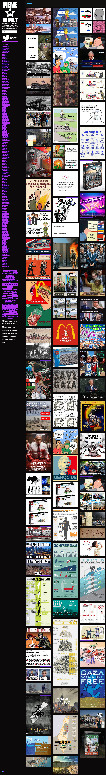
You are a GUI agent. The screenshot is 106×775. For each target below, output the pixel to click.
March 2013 (4, 247)
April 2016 (4, 194)
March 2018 (4, 166)
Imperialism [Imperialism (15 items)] (15, 296)
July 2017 (4, 178)
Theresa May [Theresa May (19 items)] (14, 307)
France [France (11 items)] (10, 293)
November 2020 (5, 120)
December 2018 (5, 154)
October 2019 (5, 139)
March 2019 (4, 149)
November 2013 (5, 235)
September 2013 (6, 238)
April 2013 (4, 245)
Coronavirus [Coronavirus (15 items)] (10, 287)
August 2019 (5, 142)
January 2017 (5, 187)
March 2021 (4, 114)
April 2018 (4, 164)
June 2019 (4, 145)
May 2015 (4, 209)
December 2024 (5, 46)
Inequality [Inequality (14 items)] (4, 298)
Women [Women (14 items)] (9, 318)
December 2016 (5, 188)
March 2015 (4, 212)
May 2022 (4, 93)
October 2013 (5, 236)
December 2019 (5, 136)
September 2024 (6, 51)
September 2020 (6, 123)
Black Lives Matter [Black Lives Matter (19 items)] (7, 273)
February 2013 (5, 248)
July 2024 (4, 54)
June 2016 (4, 191)
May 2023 (4, 75)
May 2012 (4, 261)
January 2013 (5, 250)
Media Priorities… (59, 226)
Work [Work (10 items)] (12, 318)
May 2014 (4, 227)
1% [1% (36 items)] (4, 271)
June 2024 (4, 55)
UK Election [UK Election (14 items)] (6, 311)
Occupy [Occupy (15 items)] (9, 300)
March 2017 (4, 184)
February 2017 (5, 185)
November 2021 (5, 102)
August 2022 (5, 88)
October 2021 (5, 103)
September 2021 (6, 105)
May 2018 (4, 163)
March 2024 (4, 60)
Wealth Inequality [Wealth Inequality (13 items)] (14, 316)
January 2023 (5, 81)
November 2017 (5, 172)
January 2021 (5, 117)
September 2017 (6, 175)
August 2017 (5, 176)
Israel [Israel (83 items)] (10, 298)
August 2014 (5, 223)
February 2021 (5, 115)
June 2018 (4, 161)
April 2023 (4, 76)
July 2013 (4, 241)
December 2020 (5, 118)
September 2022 (6, 87)
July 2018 (4, 160)
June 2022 (4, 91)
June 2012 (4, 260)
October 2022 (5, 85)
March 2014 (4, 230)
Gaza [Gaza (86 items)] (14, 293)
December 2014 (5, 217)
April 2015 (4, 211)
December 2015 (5, 200)
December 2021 (5, 100)
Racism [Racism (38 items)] (5, 305)
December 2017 (5, 170)
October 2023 (5, 67)
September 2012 (6, 255)
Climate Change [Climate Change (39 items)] (8, 280)
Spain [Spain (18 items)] (8, 307)
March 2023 (4, 78)
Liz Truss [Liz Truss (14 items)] (15, 298)
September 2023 (6, 69)
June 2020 (4, 127)
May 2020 (4, 129)
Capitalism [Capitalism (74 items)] (10, 278)
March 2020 (4, 132)
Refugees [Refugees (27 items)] (11, 305)
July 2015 (4, 206)
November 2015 (5, 202)
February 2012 (5, 266)
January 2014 (5, 232)
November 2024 (5, 48)
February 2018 (5, 167)
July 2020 (4, 126)
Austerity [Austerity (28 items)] (8, 271)
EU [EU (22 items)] (15, 291)
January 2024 (5, 63)
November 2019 (5, 137)
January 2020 (5, 135)
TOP (3, 771)
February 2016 (5, 197)
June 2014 (4, 226)
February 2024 (5, 61)
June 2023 (4, 73)
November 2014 (5, 218)
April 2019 (4, 148)
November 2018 (5, 155)
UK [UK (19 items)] (17, 309)
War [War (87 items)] (4, 316)
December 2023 (5, 64)
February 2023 (5, 79)
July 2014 (4, 224)
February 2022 (5, 97)
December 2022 (5, 82)
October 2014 (5, 220)
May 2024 (4, 57)
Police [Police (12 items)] (14, 302)
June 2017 (4, 179)
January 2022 (5, 99)
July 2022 (4, 90)
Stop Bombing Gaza (60, 233)
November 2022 (5, 84)
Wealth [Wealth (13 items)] (7, 316)
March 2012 (4, 264)
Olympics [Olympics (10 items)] (14, 300)
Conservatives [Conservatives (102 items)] (10, 284)
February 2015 (5, 214)
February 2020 (5, 133)
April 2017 (4, 182)
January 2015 (5, 215)
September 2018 (6, 157)
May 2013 (4, 244)
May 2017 (4, 181)
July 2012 (4, 258)
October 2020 (5, 121)
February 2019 (5, 151)
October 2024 (5, 49)
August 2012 (5, 257)
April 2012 (4, 263)
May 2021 (4, 111)
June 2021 (4, 109)
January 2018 (5, 169)
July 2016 (4, 190)
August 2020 (5, 124)
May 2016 (4, 193)
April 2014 (4, 229)
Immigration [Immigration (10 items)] (9, 295)
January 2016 (5, 199)
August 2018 (5, 158)
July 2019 (4, 143)
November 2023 (5, 66)
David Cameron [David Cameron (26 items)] (9, 291)
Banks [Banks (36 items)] (14, 271)
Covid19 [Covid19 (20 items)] (15, 289)
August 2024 (5, 52)
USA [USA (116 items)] (12, 311)
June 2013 (4, 242)
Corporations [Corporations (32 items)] (7, 289)
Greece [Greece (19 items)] (4, 296)
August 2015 (5, 205)
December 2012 (5, 251)
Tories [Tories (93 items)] (5, 309)
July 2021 (4, 108)
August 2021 (5, 106)
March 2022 (4, 96)
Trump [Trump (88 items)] (12, 309)
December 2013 (5, 233)
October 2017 (5, 173)
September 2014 (6, 221)
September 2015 (6, 203)
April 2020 (4, 130)
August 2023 (5, 70)
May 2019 (4, 146)
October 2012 (5, 254)
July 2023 (4, 72)
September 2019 (6, 140)
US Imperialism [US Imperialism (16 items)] (13, 314)
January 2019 (5, 152)
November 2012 (5, 252)
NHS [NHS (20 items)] (5, 300)
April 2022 (4, 94)
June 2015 (4, 208)
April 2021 (4, 112)
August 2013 (5, 239)
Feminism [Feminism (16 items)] (5, 293)
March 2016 (4, 196)
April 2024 (4, 58)
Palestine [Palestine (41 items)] (8, 302)
